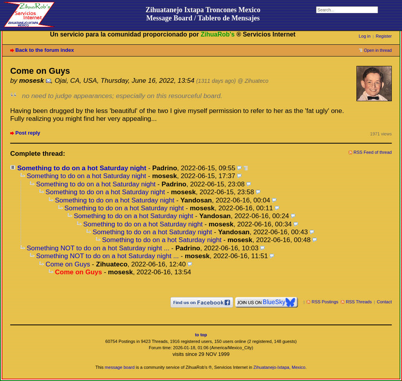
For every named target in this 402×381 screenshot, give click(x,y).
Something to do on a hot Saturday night (81, 168)
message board (120, 367)
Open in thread (378, 50)
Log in (365, 36)
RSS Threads (359, 301)
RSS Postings (325, 301)
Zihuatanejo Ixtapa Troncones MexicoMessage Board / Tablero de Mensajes (203, 14)
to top (201, 334)
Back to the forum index (44, 50)
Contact (384, 301)
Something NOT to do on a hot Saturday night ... (98, 248)
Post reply (27, 133)
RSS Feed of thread (373, 152)
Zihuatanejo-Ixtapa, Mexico (279, 367)
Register (384, 36)
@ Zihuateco (253, 81)
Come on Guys (68, 264)
